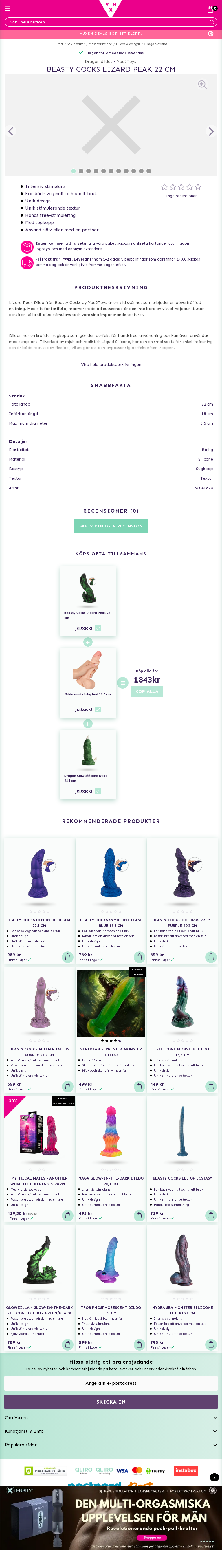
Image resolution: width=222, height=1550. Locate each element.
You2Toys (126, 61)
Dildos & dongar (128, 44)
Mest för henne (100, 44)
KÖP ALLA (147, 691)
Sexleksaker (76, 44)
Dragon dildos (156, 44)
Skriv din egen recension (111, 526)
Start (59, 44)
